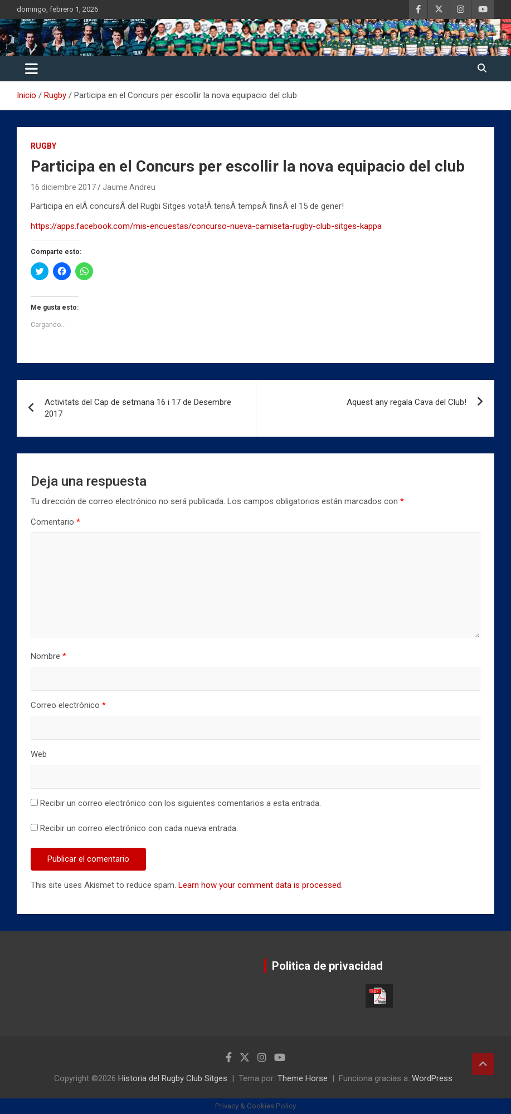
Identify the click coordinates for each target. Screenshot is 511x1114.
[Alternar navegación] (31, 68)
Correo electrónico (68, 705)
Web (39, 754)
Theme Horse (303, 1078)
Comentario (55, 522)
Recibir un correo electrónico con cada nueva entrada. (139, 828)
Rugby (43, 145)
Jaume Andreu (129, 187)
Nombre (48, 656)
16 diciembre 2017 (63, 187)
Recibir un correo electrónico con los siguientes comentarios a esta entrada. (180, 803)
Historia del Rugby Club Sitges (172, 1078)
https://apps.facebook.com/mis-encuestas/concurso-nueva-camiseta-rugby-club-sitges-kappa (206, 226)
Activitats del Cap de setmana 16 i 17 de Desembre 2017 (138, 408)
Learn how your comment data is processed (259, 885)
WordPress (432, 1078)
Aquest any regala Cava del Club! (406, 402)
